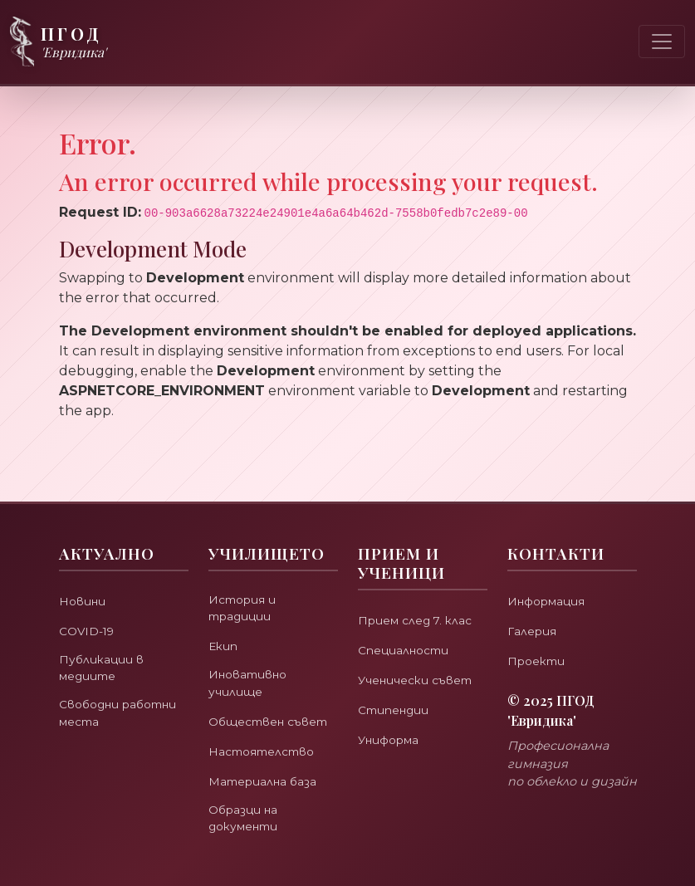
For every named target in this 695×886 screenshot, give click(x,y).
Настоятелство (268, 748)
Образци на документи (247, 816)
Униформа (392, 713)
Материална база (268, 778)
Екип (224, 622)
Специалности (408, 623)
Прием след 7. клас (420, 593)
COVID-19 (89, 604)
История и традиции (245, 582)
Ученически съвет (421, 653)
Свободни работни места (115, 690)
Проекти (539, 634)
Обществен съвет (250, 709)
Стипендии (397, 683)
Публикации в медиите (103, 642)
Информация (551, 574)
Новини (84, 574)
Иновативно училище (252, 661)
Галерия (534, 604)
